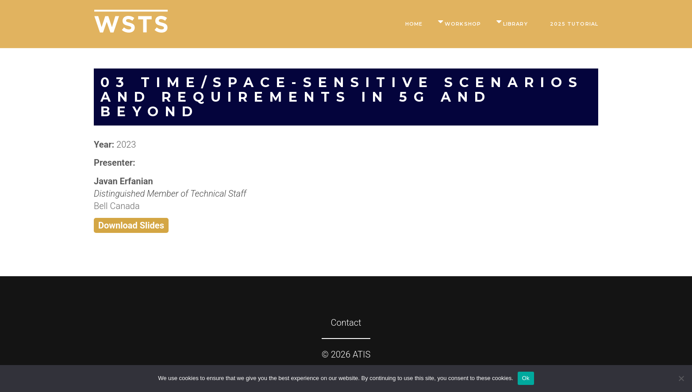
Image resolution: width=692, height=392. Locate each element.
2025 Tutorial (574, 24)
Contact (346, 322)
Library (515, 24)
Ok (526, 378)
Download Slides (131, 225)
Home (414, 24)
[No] (681, 378)
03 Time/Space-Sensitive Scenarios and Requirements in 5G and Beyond (342, 97)
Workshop (463, 24)
